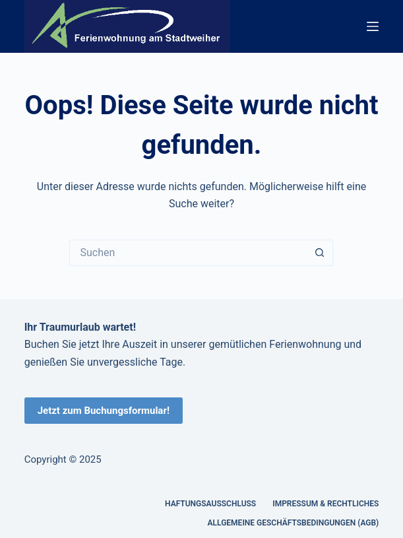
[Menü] (373, 26)
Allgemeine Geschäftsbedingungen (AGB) (293, 522)
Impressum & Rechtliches (325, 503)
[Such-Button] (320, 253)
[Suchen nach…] (188, 253)
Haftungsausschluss (210, 503)
